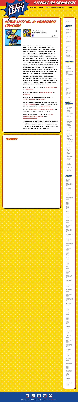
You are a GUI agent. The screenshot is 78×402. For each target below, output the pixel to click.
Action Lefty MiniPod (68, 66)
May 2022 (67, 317)
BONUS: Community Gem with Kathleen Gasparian (69, 137)
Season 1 (69, 29)
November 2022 (69, 290)
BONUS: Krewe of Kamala (69, 165)
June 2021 (67, 366)
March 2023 (68, 271)
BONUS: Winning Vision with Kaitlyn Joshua (69, 123)
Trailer (68, 97)
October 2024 (69, 193)
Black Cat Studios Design (51, 399)
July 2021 (69, 363)
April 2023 (67, 267)
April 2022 (67, 322)
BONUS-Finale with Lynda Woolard (69, 110)
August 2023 (68, 248)
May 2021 (69, 371)
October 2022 (69, 294)
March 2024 (68, 216)
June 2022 (67, 313)
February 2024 (69, 221)
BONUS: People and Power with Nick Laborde (69, 152)
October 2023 (69, 239)
